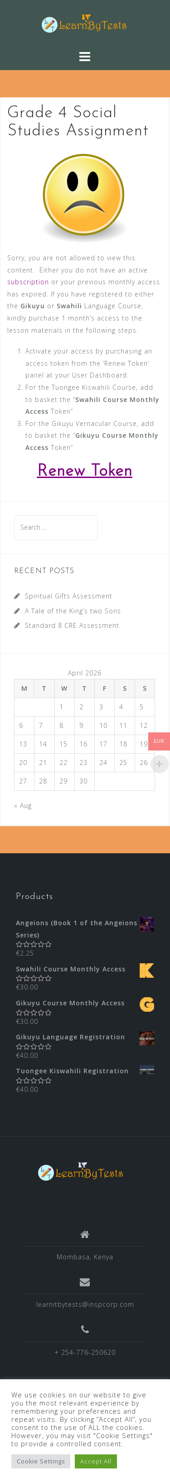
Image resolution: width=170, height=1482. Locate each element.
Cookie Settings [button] (41, 1461)
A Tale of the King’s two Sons (73, 611)
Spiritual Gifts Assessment (68, 596)
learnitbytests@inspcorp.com (85, 1304)
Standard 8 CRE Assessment (72, 625)
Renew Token (84, 472)
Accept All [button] (96, 1461)
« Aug (23, 805)
